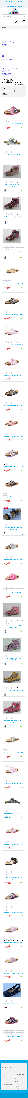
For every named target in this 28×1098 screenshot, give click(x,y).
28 (8, 246)
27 (4, 246)
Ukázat (4, 93)
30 (17, 246)
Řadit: (4, 88)
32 (4, 249)
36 (13, 182)
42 (17, 151)
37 (17, 182)
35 (8, 121)
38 (8, 342)
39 (4, 151)
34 (4, 121)
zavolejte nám (20, 1)
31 (22, 246)
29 (13, 246)
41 (13, 151)
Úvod (9, 33)
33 (8, 249)
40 (8, 151)
